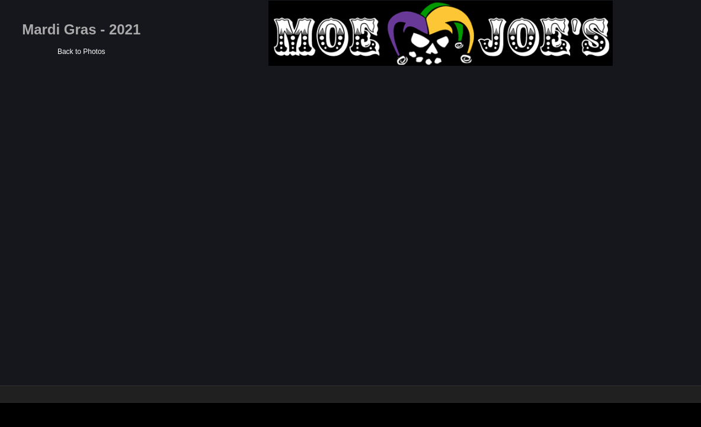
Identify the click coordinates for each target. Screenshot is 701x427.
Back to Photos (245, 51)
